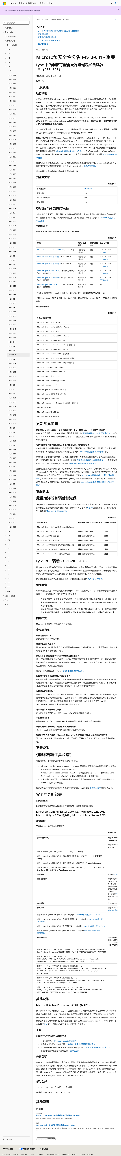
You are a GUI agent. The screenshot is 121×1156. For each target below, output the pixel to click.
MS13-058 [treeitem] (12, 282)
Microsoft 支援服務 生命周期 (91, 451)
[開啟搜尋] (111, 3)
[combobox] (16, 23)
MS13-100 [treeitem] (12, 101)
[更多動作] (115, 20)
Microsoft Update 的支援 (64, 1041)
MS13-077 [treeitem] (12, 200)
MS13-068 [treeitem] (12, 239)
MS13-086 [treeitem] (12, 161)
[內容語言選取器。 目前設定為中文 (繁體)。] (8, 1149)
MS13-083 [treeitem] (12, 174)
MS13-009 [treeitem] (12, 492)
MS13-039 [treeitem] (12, 363)
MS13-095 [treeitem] (12, 122)
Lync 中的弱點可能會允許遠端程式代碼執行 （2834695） (59, 31)
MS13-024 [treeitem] (12, 428)
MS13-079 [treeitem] (12, 191)
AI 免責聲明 (6, 1154)
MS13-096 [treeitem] (12, 118)
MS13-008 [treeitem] (12, 497)
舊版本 (15, 1154)
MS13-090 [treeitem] (12, 144)
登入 (116, 3)
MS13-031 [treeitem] (12, 398)
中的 (89, 507)
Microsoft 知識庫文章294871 (67, 151)
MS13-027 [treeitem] (12, 415)
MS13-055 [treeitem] (12, 294)
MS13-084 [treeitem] (12, 170)
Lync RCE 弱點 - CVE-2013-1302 (49, 40)
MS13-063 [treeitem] (12, 260)
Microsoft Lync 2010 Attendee (48, 277)
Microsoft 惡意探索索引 (56, 511)
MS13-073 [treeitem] (12, 217)
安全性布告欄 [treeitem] (12, 45)
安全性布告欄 (56, 19)
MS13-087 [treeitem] (12, 157)
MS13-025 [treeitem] (12, 424)
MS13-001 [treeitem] (12, 527)
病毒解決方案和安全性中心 (97, 1047)
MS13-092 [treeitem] (12, 135)
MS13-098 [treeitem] (12, 109)
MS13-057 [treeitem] (12, 286)
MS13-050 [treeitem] (12, 316)
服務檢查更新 (89, 166)
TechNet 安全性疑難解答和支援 (81, 1044)
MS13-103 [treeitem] (12, 88)
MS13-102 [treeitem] (12, 92)
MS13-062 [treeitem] (12, 264)
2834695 (87, 189)
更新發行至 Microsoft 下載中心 (95, 433)
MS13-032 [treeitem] (12, 393)
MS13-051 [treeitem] (12, 312)
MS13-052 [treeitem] (12, 307)
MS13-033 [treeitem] (12, 389)
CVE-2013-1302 (94, 579)
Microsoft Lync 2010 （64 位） (48, 264)
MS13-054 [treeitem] (12, 299)
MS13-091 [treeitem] (12, 140)
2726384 (103, 280)
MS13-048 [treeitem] (12, 325)
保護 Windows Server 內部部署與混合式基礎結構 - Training (58, 1115)
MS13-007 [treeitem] (12, 501)
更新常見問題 (43, 34)
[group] (76, 914)
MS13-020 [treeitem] (12, 445)
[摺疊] (28, 18)
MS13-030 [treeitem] (12, 402)
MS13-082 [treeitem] (12, 178)
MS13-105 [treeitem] (12, 79)
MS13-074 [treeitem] (12, 213)
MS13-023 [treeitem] (12, 432)
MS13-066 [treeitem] (12, 247)
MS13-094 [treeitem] (12, 127)
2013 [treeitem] (10, 71)
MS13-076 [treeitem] (12, 204)
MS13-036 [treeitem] (12, 376)
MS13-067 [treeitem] (12, 243)
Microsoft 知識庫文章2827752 (87, 915)
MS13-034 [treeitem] (12, 385)
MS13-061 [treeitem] (12, 269)
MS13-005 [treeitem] (12, 510)
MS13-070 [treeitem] (12, 230)
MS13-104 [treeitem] (12, 84)
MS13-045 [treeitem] (12, 337)
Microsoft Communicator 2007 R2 (49, 250)
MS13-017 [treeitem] (12, 458)
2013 (67, 19)
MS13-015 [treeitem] (12, 467)
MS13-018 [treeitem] (12, 454)
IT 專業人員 (94, 788)
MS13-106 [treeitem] (12, 75)
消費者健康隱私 (52, 1154)
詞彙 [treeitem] (6, 604)
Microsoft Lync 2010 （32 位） (48, 257)
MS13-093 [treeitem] (12, 131)
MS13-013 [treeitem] (12, 475)
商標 (73, 1154)
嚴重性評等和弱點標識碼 (47, 37)
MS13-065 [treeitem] (12, 251)
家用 (46, 19)
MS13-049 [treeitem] (12, 320)
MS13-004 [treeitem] (12, 514)
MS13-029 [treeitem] (12, 406)
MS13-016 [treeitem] (12, 462)
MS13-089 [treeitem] (12, 148)
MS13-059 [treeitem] (12, 277)
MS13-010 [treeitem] (12, 488)
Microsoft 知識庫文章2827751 (93, 926)
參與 (32, 1154)
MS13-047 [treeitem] (12, 329)
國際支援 (74, 1050)
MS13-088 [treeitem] (12, 152)
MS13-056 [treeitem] (12, 290)
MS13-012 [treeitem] (12, 480)
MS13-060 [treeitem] (12, 273)
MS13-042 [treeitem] (12, 350)
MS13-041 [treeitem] (12, 355)
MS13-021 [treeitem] (12, 441)
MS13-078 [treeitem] (12, 196)
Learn (39, 19)
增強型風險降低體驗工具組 (73, 671)
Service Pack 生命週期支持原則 (82, 463)
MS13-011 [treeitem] (12, 484)
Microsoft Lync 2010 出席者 (47, 270)
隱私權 (39, 1154)
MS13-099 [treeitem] (12, 105)
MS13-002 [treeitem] (12, 523)
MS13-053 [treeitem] (12, 303)
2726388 (103, 273)
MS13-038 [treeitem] (12, 368)
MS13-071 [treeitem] (12, 226)
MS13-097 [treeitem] (12, 114)
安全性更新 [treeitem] (9, 28)
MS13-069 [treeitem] (12, 234)
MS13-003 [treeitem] (12, 518)
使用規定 (66, 1154)
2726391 (103, 252)
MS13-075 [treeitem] (12, 208)
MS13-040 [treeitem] (12, 359)
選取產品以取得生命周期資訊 (89, 460)
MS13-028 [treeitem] (12, 411)
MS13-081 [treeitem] (12, 183)
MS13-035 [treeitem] (12, 380)
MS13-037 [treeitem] (12, 372)
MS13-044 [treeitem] (12, 342)
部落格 (23, 1154)
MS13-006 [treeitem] (12, 505)
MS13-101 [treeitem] (12, 96)
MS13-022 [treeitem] (12, 436)
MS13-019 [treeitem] (12, 449)
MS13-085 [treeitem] (12, 165)
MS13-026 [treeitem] (12, 419)
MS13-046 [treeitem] (12, 333)
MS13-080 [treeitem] (12, 187)
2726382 (103, 259)
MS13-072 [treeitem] (12, 221)
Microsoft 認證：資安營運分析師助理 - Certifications (55, 1125)
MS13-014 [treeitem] (12, 471)
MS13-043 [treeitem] (12, 346)
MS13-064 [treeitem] (12, 256)
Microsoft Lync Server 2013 (47, 284)
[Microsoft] (4, 3)
